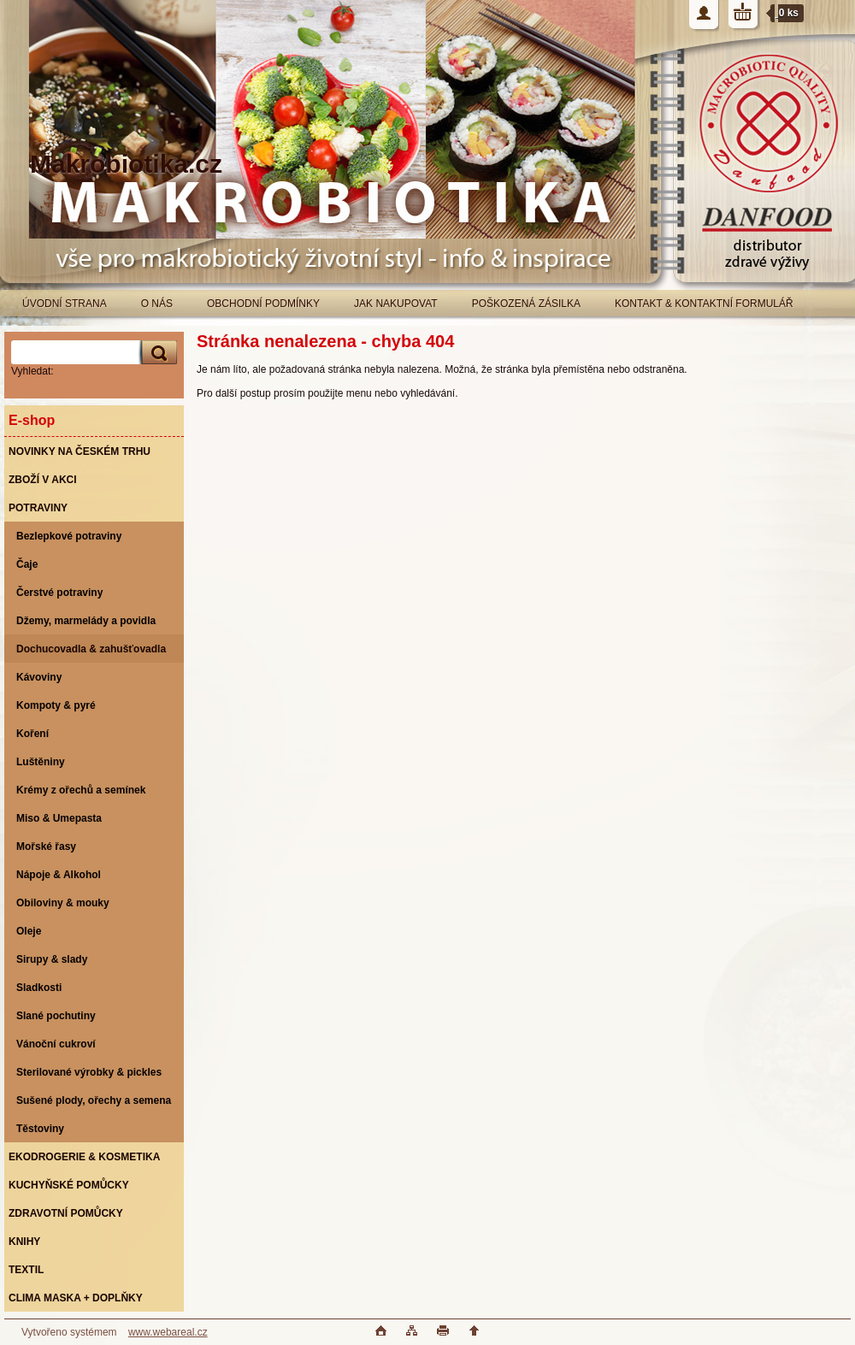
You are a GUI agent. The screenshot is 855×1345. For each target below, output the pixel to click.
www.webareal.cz (168, 1332)
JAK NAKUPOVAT (396, 304)
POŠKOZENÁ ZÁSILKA (526, 304)
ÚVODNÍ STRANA (64, 304)
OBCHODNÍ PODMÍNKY (263, 304)
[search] (156, 352)
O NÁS (157, 304)
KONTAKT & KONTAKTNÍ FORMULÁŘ (704, 304)
